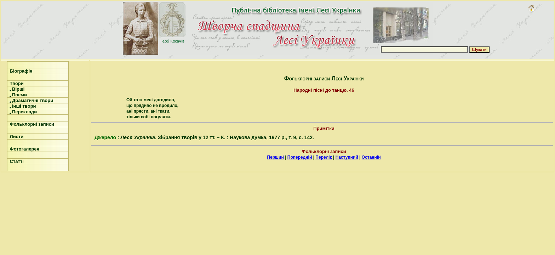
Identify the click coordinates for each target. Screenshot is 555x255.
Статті (16, 161)
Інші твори (22, 106)
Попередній (299, 157)
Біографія (20, 71)
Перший (275, 157)
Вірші (16, 89)
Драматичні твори (30, 100)
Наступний (347, 157)
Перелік (323, 157)
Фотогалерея (23, 149)
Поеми (17, 94)
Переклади (22, 111)
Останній (371, 157)
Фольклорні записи (31, 124)
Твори (16, 83)
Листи (15, 136)
